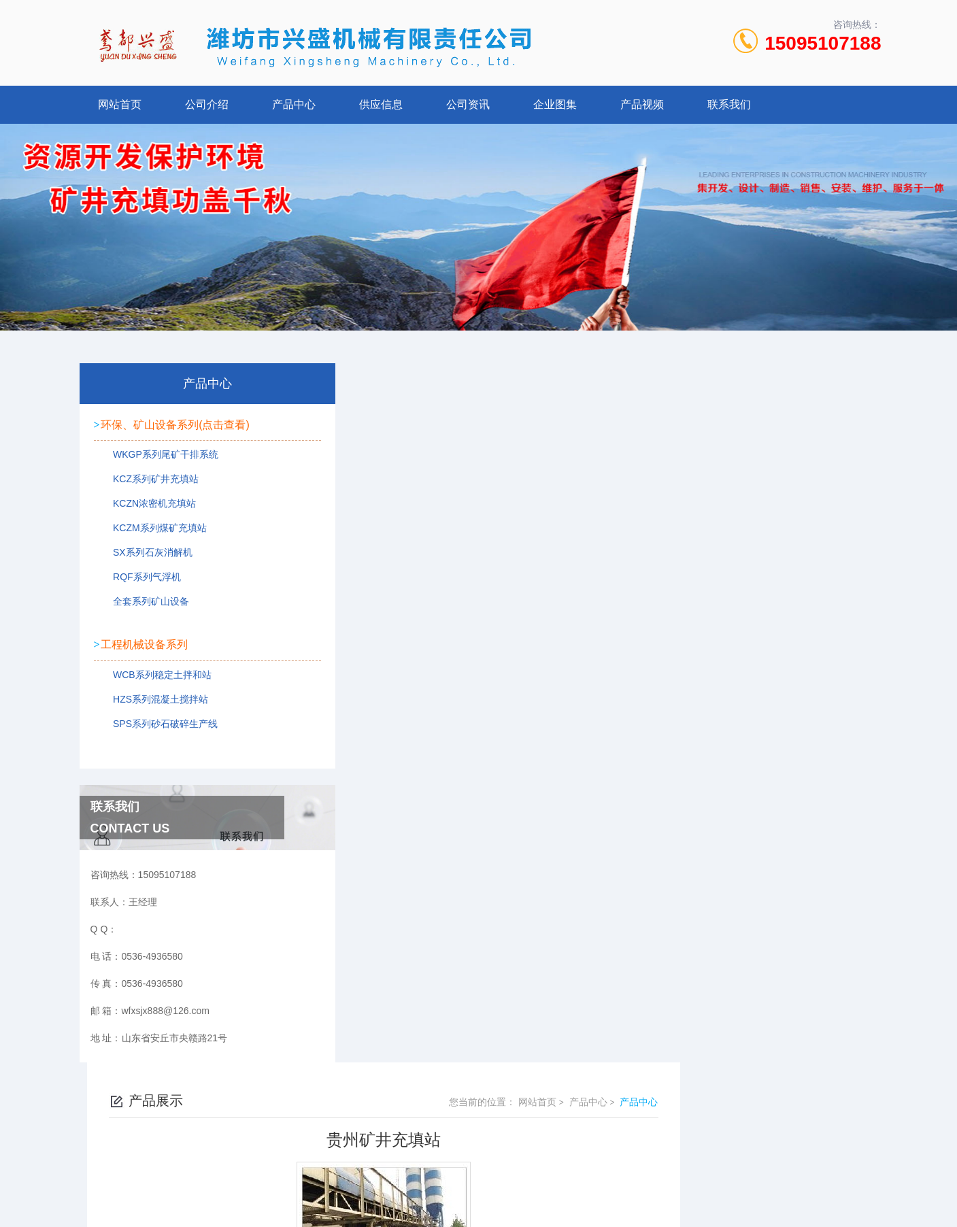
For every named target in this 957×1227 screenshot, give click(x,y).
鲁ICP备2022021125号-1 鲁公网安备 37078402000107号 (579, 1131)
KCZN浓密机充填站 (148, 507)
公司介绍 (207, 104)
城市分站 (107, 1191)
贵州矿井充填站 (392, 604)
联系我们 (729, 104)
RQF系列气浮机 (141, 580)
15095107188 (823, 43)
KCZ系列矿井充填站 (149, 482)
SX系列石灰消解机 (146, 556)
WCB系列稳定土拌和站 (156, 675)
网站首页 (119, 104)
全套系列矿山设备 (145, 605)
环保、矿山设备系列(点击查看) (175, 422)
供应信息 (381, 104)
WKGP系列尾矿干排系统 (159, 458)
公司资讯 (468, 104)
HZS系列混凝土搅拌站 (154, 699)
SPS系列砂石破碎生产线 (159, 724)
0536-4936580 (419, 1110)
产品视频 (642, 104)
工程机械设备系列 (144, 639)
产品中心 (294, 104)
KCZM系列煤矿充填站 (154, 531)
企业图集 (555, 104)
